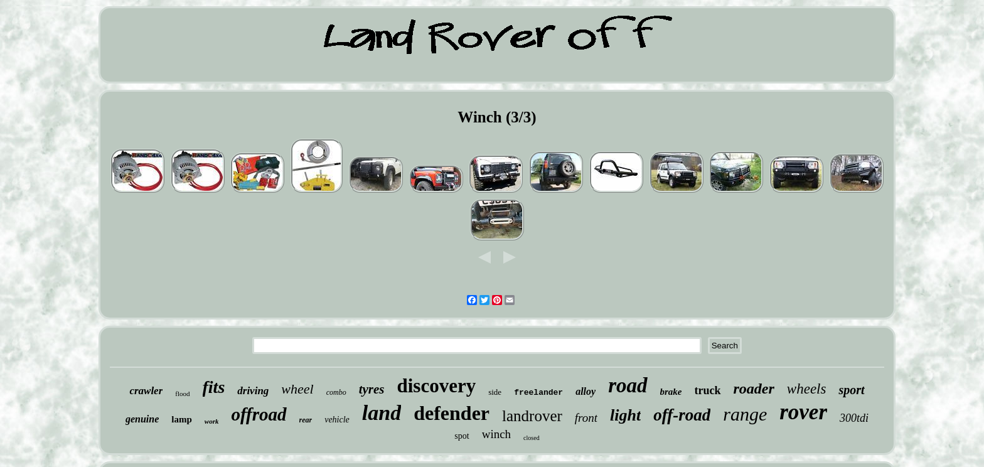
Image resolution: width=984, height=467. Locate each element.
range (745, 414)
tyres (372, 389)
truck (708, 390)
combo (336, 392)
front (586, 417)
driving (253, 391)
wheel (297, 389)
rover (803, 412)
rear (306, 420)
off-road (681, 414)
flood (182, 393)
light (625, 415)
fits (214, 387)
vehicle (337, 419)
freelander (538, 392)
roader (754, 388)
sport (851, 390)
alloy (585, 391)
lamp (181, 419)
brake (671, 392)
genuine (142, 419)
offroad (258, 414)
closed (531, 437)
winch (496, 434)
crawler (146, 391)
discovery (436, 386)
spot (461, 436)
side (494, 392)
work (212, 421)
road (627, 385)
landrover (532, 415)
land (381, 412)
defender (451, 413)
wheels (806, 389)
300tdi (854, 418)
